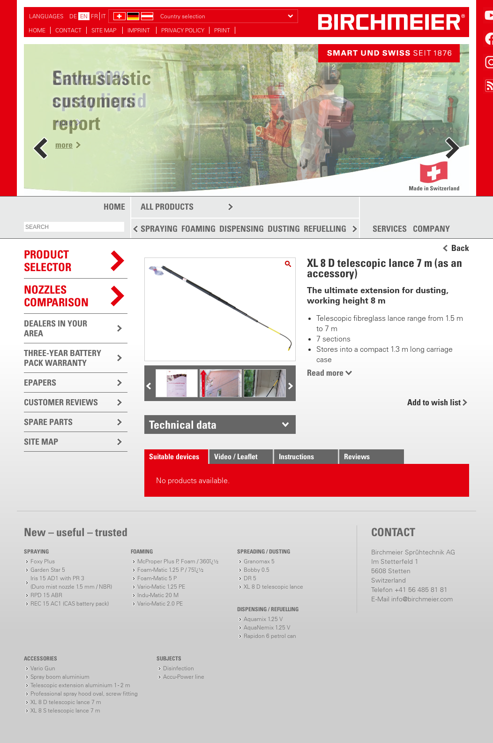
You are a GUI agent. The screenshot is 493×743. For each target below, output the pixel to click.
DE (73, 16)
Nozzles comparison (56, 296)
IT (103, 16)
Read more (325, 373)
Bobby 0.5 (256, 569)
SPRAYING (159, 229)
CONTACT (68, 30)
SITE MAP (104, 30)
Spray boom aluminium (60, 676)
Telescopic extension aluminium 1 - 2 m (80, 685)
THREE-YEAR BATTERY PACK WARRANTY (62, 358)
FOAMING (198, 229)
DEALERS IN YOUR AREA (55, 328)
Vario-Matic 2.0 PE (160, 603)
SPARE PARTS (48, 422)
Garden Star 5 (47, 569)
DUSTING (284, 229)
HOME (37, 30)
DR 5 (250, 578)
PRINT (222, 30)
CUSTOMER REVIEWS (61, 402)
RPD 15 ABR (46, 595)
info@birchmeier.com (422, 599)
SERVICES (390, 229)
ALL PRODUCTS (167, 207)
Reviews (357, 456)
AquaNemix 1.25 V (267, 627)
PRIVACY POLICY (182, 30)
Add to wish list (434, 402)
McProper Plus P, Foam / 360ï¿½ (177, 561)
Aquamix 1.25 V (263, 618)
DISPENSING (241, 229)
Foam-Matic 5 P (157, 578)
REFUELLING (325, 229)
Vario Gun (42, 668)
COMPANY (431, 229)
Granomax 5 (259, 561)
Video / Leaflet (235, 456)
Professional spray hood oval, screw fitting (84, 693)
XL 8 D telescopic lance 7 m (65, 701)
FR (94, 16)
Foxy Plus (42, 561)
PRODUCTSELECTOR (47, 260)
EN (84, 16)
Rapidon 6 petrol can (270, 635)
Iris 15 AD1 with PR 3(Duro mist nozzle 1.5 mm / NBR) (71, 582)
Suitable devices (174, 456)
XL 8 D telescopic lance (273, 586)
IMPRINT (139, 30)
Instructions (296, 456)
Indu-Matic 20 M (158, 595)
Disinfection (178, 668)
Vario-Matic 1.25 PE (161, 586)
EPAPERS (40, 382)
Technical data (183, 424)
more (64, 145)
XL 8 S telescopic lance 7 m (65, 710)
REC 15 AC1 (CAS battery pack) (69, 603)
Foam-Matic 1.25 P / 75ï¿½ (170, 569)
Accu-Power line (183, 676)
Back (460, 248)
